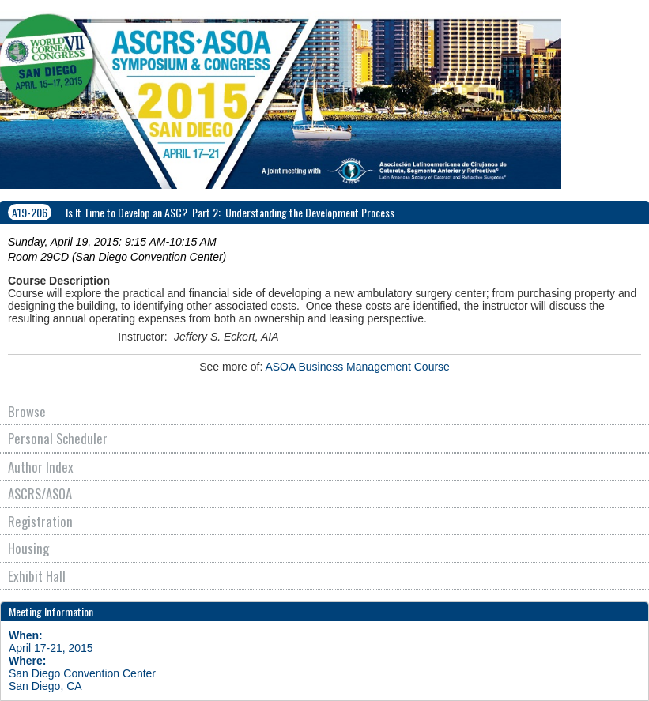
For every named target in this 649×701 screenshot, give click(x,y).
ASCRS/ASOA (40, 493)
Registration (40, 521)
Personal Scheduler (58, 438)
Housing (28, 548)
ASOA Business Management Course (357, 366)
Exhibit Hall (37, 576)
